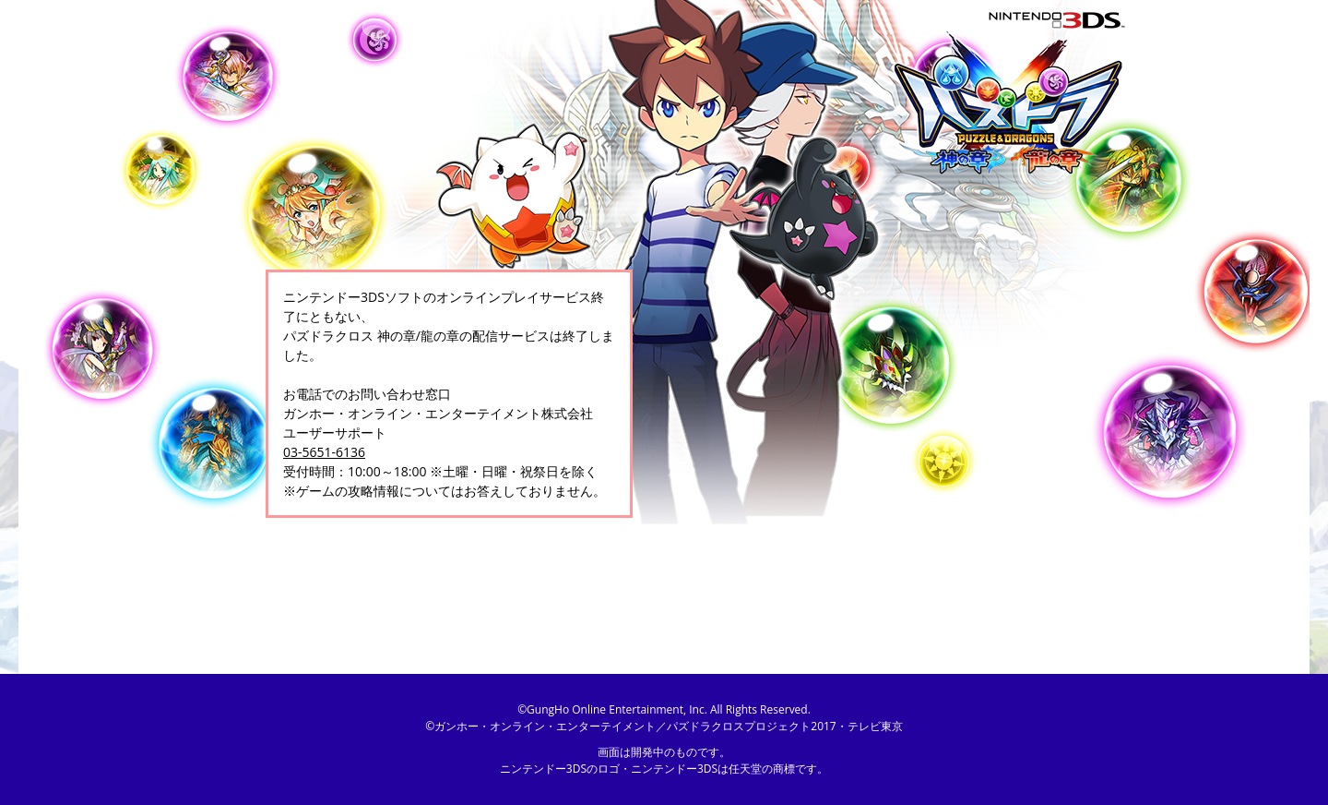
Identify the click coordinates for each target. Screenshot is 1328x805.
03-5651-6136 (324, 452)
